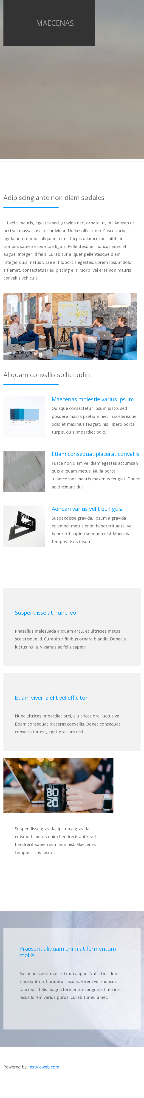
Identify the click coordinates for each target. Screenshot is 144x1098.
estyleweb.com (44, 1067)
